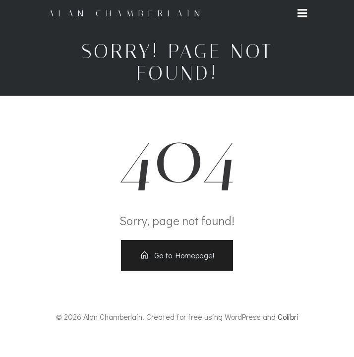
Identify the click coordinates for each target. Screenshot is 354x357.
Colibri (288, 316)
